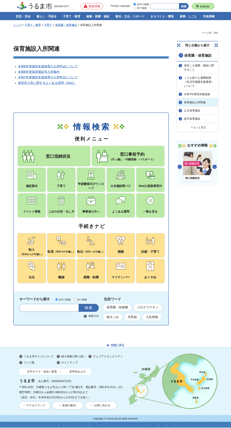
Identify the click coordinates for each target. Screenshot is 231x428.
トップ (17, 25)
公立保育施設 (192, 110)
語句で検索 (143, 4)
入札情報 (152, 317)
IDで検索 (142, 8)
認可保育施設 (192, 118)
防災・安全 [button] (23, 16)
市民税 (132, 317)
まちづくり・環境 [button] (162, 16)
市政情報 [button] (209, 16)
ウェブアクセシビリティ (108, 356)
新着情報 (204, 6)
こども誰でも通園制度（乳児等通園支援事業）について (199, 81)
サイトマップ (69, 362)
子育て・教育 (33, 25)
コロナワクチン (148, 307)
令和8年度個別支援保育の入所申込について (48, 66)
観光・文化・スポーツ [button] (129, 16)
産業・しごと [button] (188, 16)
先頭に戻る (117, 345)
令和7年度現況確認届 (197, 94)
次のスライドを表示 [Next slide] (215, 167)
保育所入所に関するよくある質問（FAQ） (47, 83)
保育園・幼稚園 (117, 307)
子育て (48, 25)
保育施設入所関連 (195, 102)
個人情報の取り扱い (73, 356)
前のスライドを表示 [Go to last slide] (180, 167)
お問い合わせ (102, 405)
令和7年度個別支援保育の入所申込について (48, 77)
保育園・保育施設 (66, 25)
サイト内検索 (24, 308)
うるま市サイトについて (39, 356)
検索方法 (93, 316)
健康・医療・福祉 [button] (97, 16)
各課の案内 (69, 405)
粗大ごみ (113, 317)
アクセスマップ (35, 405)
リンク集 (29, 362)
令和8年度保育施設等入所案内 (38, 72)
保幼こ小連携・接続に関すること (199, 67)
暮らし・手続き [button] (46, 16)
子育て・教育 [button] (71, 16)
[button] (92, 6)
